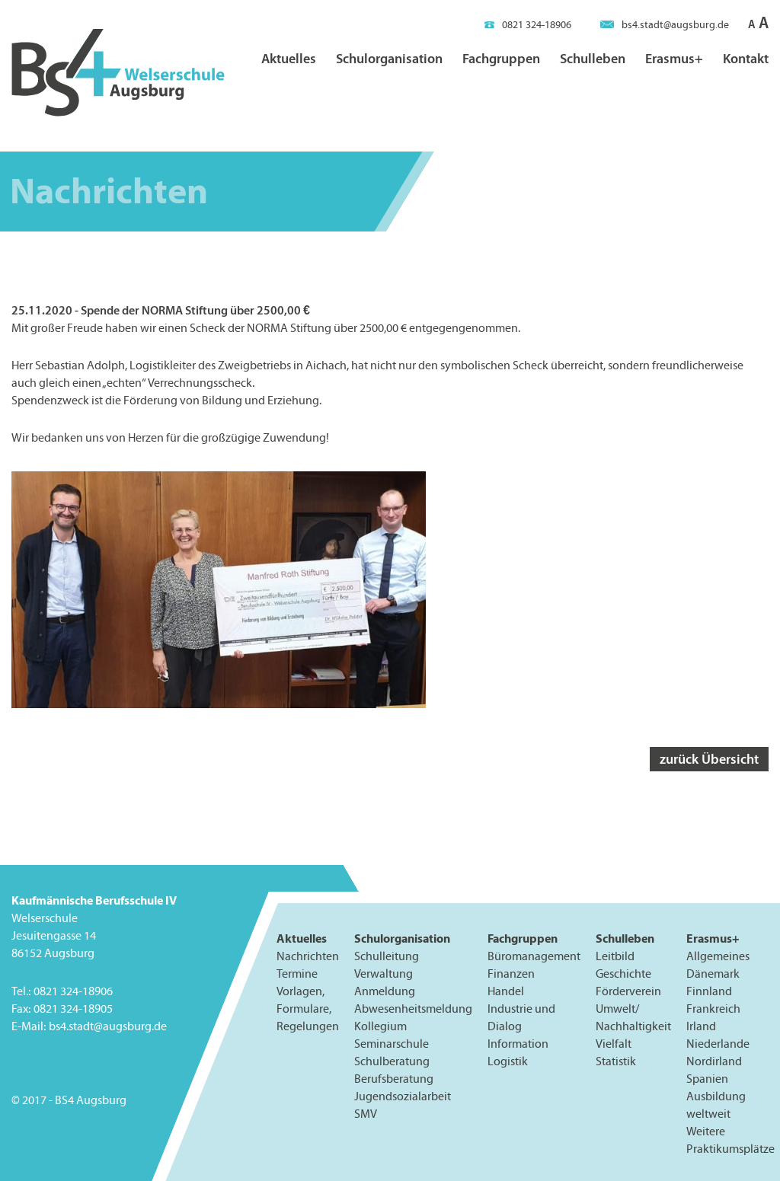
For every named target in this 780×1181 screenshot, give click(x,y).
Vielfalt (613, 1043)
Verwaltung (383, 973)
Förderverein (628, 991)
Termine (297, 973)
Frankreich (713, 1008)
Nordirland (714, 1061)
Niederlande (718, 1043)
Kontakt (746, 58)
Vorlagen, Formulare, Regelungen (308, 1008)
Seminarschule (391, 1043)
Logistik (508, 1061)
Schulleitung (386, 956)
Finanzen (511, 973)
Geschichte (623, 973)
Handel (506, 991)
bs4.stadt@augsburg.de (664, 24)
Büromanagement (534, 956)
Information (518, 1043)
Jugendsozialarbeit (402, 1096)
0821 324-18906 (527, 24)
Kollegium (380, 1026)
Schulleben (592, 58)
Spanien (707, 1078)
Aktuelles (288, 58)
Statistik (616, 1061)
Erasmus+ (674, 58)
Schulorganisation (389, 58)
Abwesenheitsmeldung (413, 1008)
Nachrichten (308, 956)
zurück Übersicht (709, 759)
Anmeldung (384, 991)
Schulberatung (392, 1061)
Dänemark (713, 973)
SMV (365, 1114)
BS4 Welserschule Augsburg (118, 73)
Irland (701, 1026)
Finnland (709, 991)
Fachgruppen (501, 58)
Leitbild (615, 956)
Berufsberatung (393, 1078)
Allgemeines (718, 956)
